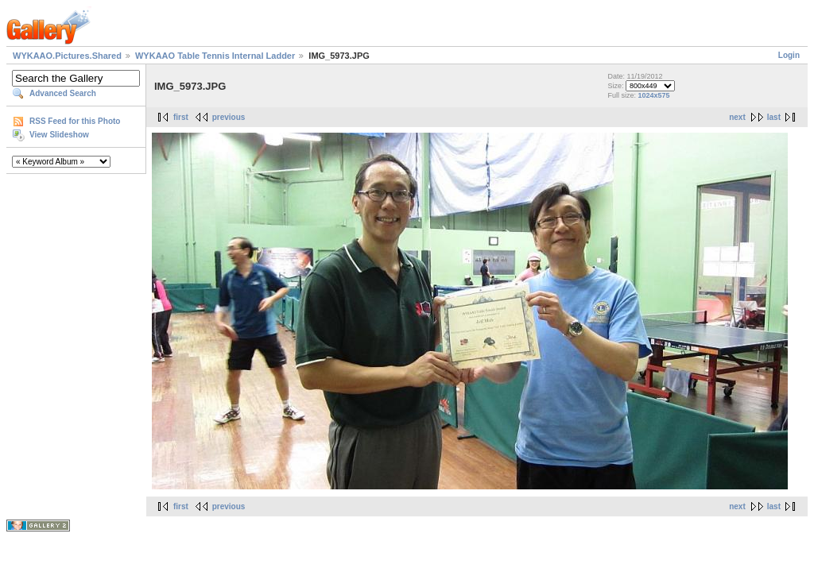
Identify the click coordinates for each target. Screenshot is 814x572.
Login (789, 55)
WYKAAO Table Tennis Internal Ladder (215, 55)
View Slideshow (59, 134)
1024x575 (653, 95)
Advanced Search (62, 93)
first (180, 117)
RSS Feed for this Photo (74, 121)
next (737, 117)
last (774, 117)
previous (229, 117)
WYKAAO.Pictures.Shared (67, 55)
